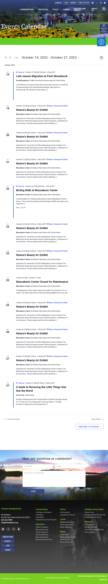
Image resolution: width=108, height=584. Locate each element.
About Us (95, 9)
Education (43, 9)
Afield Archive (65, 539)
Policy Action (65, 512)
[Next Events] (10, 57)
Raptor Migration (66, 527)
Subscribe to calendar (88, 427)
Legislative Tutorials (67, 515)
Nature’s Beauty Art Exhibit (32, 109)
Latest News (64, 534)
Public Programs (42, 527)
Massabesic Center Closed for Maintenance (42, 281)
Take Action (83, 3)
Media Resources (66, 542)
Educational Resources (44, 539)
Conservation (27, 9)
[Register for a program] (104, 25)
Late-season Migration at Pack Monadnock (42, 76)
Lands (67, 9)
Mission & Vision (91, 527)
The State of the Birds (43, 512)
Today (16, 57)
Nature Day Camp (42, 529)
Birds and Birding (42, 537)
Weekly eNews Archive (68, 537)
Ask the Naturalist (42, 534)
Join (66, 3)
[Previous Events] (6, 57)
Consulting (40, 517)
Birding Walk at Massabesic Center (37, 190)
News (62, 531)
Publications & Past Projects (46, 520)
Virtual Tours (89, 512)
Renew (73, 3)
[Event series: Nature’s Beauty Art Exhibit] (57, 106)
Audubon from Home (94, 509)
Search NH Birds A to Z (93, 517)
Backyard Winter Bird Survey (95, 515)
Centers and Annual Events (94, 529)
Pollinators (40, 515)
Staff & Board (89, 525)
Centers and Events (81, 9)
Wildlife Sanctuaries (67, 522)
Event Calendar (90, 532)
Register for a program (104, 30)
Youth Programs (42, 532)
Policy (56, 9)
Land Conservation (67, 525)
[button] (104, 8)
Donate (58, 3)
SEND (33, 491)
